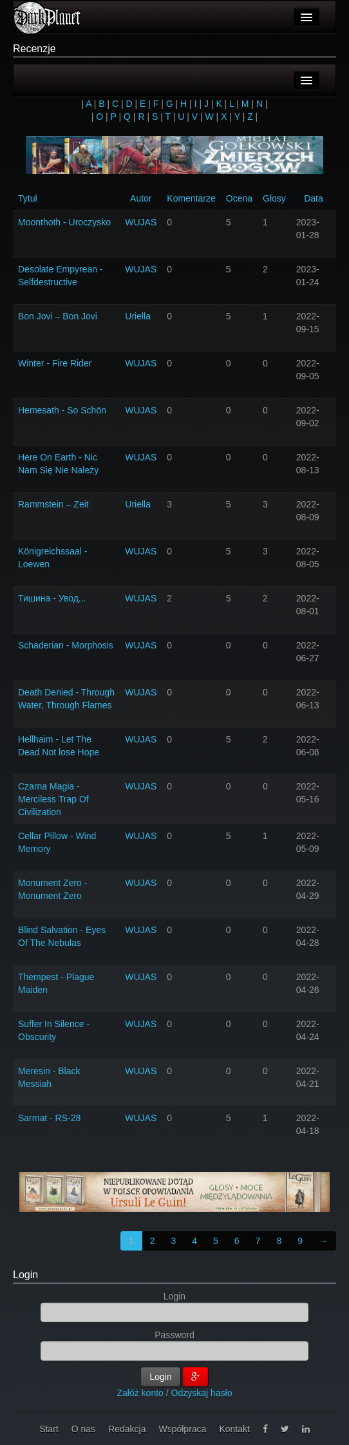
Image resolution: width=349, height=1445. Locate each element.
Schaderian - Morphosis (65, 645)
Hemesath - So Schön (62, 410)
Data (313, 198)
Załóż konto (140, 1393)
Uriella (138, 316)
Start (49, 1429)
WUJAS (140, 222)
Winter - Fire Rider (54, 363)
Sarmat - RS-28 (49, 1118)
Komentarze (191, 198)
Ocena (239, 198)
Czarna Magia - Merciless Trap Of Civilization (53, 799)
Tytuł (27, 198)
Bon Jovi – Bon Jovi (57, 316)
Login (25, 1274)
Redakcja (127, 1429)
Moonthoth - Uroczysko (64, 222)
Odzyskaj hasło (201, 1393)
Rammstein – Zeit (53, 504)
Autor (140, 198)
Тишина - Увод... (52, 598)
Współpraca (182, 1429)
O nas (83, 1429)
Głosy (274, 198)
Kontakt (234, 1429)
